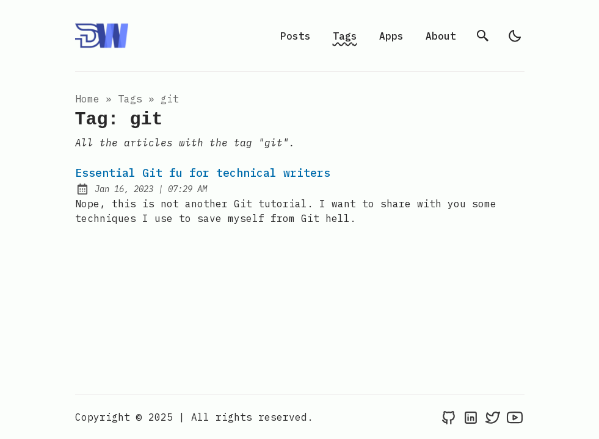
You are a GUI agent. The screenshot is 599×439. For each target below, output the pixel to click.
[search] (483, 36)
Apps (391, 36)
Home (87, 99)
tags (130, 99)
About (441, 36)
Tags (345, 36)
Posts (295, 36)
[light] (515, 36)
